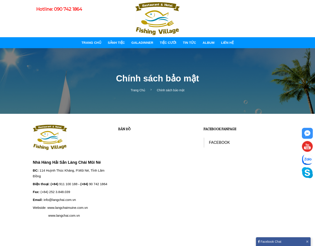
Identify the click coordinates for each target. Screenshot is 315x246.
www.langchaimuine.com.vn (67, 207)
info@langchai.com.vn (60, 200)
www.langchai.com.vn (64, 215)
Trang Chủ (91, 42)
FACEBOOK (219, 142)
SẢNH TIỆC (116, 42)
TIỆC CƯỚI (168, 42)
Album (208, 42)
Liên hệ (227, 42)
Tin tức (189, 42)
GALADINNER (142, 42)
